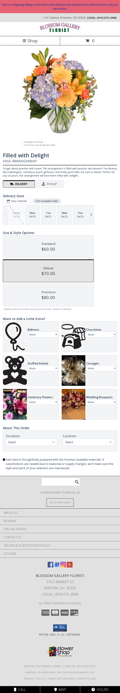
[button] (60, 627)
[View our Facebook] (50, 566)
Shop (30, 41)
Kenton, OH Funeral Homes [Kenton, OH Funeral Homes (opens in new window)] (43, 666)
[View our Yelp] (70, 566)
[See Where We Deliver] (60, 502)
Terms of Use (87, 678)
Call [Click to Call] (20, 689)
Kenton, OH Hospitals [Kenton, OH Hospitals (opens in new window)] (80, 666)
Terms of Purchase (61, 678)
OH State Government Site (75, 672)
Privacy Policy (34, 678)
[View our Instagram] (63, 566)
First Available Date (47, 201)
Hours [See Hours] (100, 689)
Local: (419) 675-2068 (60, 594)
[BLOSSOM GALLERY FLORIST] (60, 31)
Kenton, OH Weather (40, 672)
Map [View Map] (60, 689)
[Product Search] (60, 482)
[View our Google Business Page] (57, 566)
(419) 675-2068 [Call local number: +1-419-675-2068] (106, 17)
